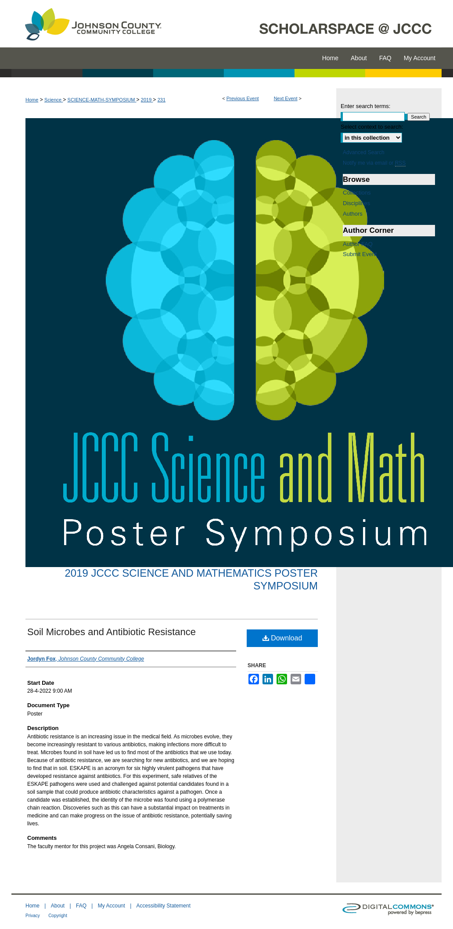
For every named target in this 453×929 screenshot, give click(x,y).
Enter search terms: (365, 106)
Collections (357, 192)
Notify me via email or (374, 163)
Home (31, 99)
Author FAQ (358, 244)
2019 (147, 99)
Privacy (32, 915)
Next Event (286, 98)
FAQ (81, 906)
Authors (353, 213)
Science (53, 99)
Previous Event (242, 98)
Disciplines (356, 203)
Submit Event (360, 254)
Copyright (57, 915)
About (58, 906)
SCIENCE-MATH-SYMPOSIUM (102, 99)
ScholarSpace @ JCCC (307, 23)
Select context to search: (372, 126)
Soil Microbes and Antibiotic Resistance (111, 631)
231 (161, 99)
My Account (111, 906)
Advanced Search (364, 152)
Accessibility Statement (164, 906)
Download (282, 638)
